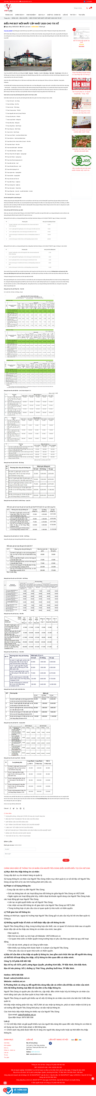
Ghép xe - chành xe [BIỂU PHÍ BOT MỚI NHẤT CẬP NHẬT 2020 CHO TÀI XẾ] (9, 1050)
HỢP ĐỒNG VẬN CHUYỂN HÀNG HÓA (17, 822)
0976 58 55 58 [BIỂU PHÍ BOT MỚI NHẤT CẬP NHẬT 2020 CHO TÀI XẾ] (14, 1)
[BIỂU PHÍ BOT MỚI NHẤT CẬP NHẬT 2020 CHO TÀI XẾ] (8, 8)
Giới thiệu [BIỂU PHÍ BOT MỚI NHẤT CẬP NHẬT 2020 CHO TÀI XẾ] (7, 1043)
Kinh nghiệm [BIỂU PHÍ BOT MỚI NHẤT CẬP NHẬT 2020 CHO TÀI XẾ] (7, 1045)
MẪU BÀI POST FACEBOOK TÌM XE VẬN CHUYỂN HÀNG (22, 819)
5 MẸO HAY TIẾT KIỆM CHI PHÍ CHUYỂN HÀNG (19, 827)
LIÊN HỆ (65, 15)
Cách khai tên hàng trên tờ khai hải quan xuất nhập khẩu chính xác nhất (81, 112)
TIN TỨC (73, 15)
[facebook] (85, 1)
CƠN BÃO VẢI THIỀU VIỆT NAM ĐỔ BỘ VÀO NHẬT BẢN (81, 150)
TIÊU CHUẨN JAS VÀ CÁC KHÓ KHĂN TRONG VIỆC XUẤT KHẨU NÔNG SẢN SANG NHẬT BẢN (81, 169)
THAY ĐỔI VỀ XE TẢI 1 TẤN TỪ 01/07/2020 (18, 836)
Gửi (66, 860)
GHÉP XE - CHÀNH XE (54, 15)
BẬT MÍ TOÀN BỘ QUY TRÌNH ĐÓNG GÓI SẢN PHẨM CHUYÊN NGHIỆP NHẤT (28, 830)
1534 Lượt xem (25, 26)
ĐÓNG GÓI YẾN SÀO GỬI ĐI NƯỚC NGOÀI (18, 833)
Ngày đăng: (8, 26)
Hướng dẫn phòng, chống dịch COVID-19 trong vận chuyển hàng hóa (25, 816)
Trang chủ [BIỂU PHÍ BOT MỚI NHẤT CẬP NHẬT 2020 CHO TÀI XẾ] (7, 18)
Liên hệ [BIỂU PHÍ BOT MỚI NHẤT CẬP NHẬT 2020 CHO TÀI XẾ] (6, 1052)
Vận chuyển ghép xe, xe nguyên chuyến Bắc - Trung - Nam (81, 92)
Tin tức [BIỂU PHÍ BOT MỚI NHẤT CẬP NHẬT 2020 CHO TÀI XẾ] (6, 1055)
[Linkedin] (17, 808)
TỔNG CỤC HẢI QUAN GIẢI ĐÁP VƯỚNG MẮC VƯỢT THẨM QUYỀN (81, 131)
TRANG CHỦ (9, 15)
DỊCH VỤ (41, 15)
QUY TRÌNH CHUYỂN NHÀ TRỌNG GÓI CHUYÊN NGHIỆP (23, 824)
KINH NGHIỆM (31, 15)
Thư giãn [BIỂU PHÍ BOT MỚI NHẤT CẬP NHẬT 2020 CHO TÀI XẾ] (6, 1057)
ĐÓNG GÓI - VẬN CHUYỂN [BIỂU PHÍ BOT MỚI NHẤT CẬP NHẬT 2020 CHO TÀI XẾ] (20, 18)
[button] (90, 1)
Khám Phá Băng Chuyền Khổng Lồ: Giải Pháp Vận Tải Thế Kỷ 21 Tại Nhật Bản (81, 74)
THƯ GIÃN (82, 15)
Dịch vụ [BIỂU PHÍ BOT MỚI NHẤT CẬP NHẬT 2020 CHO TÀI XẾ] (6, 1047)
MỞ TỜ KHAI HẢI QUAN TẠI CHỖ (81, 41)
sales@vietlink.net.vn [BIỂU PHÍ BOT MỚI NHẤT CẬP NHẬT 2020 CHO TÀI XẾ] (26, 1)
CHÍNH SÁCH (19, 15)
